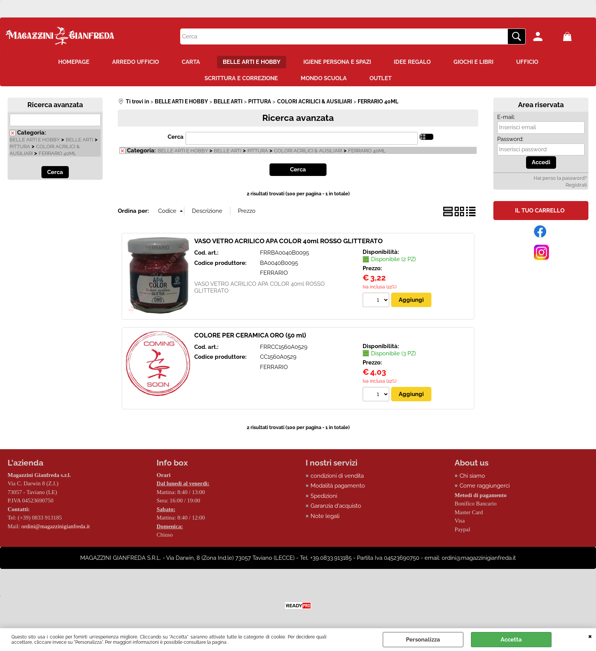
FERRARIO (274, 272)
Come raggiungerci (485, 485)
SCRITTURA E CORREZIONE (241, 78)
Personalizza (423, 639)
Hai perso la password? (560, 178)
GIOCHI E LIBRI (473, 62)
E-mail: (506, 117)
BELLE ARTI (79, 140)
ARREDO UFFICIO (135, 62)
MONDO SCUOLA (324, 78)
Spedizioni (324, 496)
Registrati (576, 185)
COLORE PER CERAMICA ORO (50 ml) (250, 335)
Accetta (511, 639)
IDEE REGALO (412, 62)
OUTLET (380, 78)
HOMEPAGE (73, 62)
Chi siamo (472, 475)
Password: (510, 139)
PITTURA (20, 146)
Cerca (176, 136)
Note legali (325, 516)
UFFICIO (527, 62)
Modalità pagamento (338, 485)
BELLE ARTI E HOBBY (252, 62)
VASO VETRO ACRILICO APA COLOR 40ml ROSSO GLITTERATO (288, 241)
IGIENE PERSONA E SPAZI (337, 62)
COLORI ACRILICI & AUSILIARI (308, 151)
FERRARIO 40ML (57, 153)
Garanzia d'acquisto (336, 505)
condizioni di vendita (337, 475)
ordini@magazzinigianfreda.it (55, 526)
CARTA (191, 62)
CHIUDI (590, 636)
